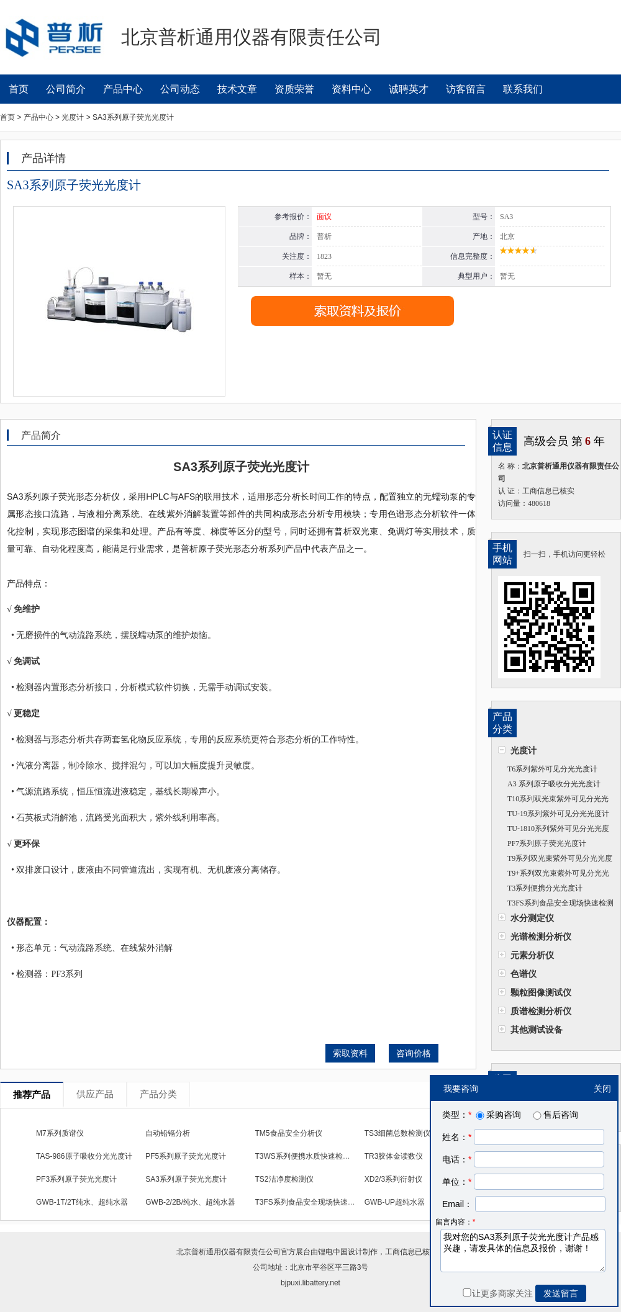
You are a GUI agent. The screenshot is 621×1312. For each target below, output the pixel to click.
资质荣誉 (294, 89)
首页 (19, 89)
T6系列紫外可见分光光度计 (552, 769)
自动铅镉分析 (167, 1133)
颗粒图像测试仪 (540, 992)
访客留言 (466, 89)
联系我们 (523, 89)
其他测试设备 (536, 1030)
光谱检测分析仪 (540, 936)
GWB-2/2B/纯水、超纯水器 (190, 1202)
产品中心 (123, 89)
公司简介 (66, 89)
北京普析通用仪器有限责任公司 (228, 1251)
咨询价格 (413, 1053)
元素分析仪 (532, 955)
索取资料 (350, 1053)
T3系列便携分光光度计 (544, 888)
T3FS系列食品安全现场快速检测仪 (556, 904)
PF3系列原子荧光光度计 (76, 1179)
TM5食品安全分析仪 (288, 1133)
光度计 (523, 750)
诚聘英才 (408, 89)
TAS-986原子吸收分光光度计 (84, 1156)
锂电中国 (333, 1251)
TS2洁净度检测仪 (284, 1179)
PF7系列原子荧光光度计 (546, 843)
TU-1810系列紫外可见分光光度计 (553, 830)
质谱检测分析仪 (540, 1011)
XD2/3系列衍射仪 (393, 1179)
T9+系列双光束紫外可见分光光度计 (553, 875)
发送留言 (560, 1293)
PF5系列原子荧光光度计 (185, 1156)
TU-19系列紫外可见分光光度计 (558, 813)
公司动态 (180, 89)
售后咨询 (554, 1115)
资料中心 (351, 89)
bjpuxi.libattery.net (310, 1282)
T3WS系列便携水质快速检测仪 (306, 1156)
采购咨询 (497, 1115)
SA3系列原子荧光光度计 (186, 1179)
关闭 (602, 1089)
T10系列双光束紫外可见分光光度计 (553, 800)
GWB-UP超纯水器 (395, 1202)
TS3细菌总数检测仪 (397, 1133)
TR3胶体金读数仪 (394, 1156)
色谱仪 (523, 974)
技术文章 (237, 89)
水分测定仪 (532, 918)
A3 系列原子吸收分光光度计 (554, 784)
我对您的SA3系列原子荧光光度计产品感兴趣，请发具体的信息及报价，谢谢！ (522, 1250)
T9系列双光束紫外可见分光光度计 (555, 860)
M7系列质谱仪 (60, 1133)
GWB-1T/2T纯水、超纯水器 (82, 1202)
